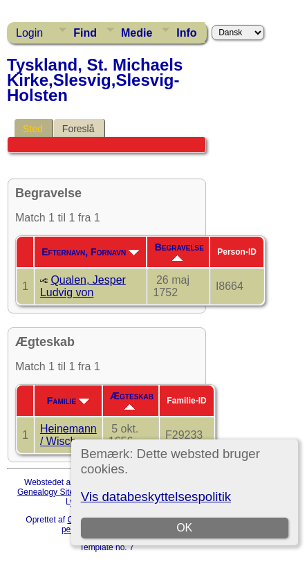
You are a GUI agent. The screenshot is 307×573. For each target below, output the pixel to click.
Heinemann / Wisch (68, 435)
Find (85, 33)
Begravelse (179, 251)
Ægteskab (132, 400)
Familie (68, 400)
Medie (136, 33)
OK (184, 528)
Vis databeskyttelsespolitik (156, 496)
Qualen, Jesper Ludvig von (83, 286)
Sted (33, 128)
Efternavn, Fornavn (90, 251)
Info (186, 33)
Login (29, 33)
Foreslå (78, 128)
